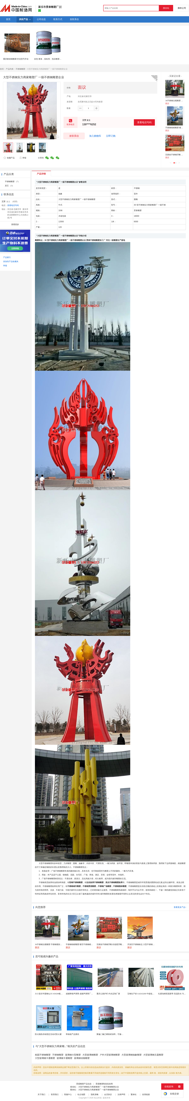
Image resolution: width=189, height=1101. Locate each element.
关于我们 (41, 1094)
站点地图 (81, 1094)
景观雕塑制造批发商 (104, 1084)
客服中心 (68, 1094)
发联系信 (74, 135)
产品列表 (10, 69)
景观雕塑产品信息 (83, 1084)
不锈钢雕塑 (20, 69)
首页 (2, 69)
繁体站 (133, 1094)
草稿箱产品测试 (72, 1034)
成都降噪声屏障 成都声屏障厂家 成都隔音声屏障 (86, 994)
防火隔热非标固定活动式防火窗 (48, 1034)
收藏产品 (9, 158)
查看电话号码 (144, 122)
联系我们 (55, 1094)
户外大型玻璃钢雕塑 (110, 1055)
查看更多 (15, 224)
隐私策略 (94, 1094)
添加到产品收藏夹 (10, 261)
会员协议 (108, 1094)
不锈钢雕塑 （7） (12, 181)
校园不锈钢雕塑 (43, 1055)
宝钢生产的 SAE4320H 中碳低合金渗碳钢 (144, 994)
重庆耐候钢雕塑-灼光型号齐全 (16, 59)
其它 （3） (9, 186)
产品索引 (7, 257)
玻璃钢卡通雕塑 (64, 1058)
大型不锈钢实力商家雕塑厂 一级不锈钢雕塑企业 (98, 1087)
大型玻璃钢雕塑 (90, 1055)
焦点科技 (98, 1098)
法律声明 (121, 1094)
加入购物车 (95, 136)
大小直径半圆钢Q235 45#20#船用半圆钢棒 (52, 994)
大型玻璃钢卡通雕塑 (45, 1058)
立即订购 (110, 136)
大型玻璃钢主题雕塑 (153, 1055)
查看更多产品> (180, 907)
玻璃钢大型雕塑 (73, 1055)
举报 (22, 158)
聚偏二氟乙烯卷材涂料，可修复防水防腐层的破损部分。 (120, 1034)
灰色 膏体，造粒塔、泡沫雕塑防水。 (49, 59)
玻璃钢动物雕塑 (82, 1058)
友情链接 (146, 1094)
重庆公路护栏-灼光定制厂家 (108, 994)
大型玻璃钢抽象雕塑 (132, 1055)
